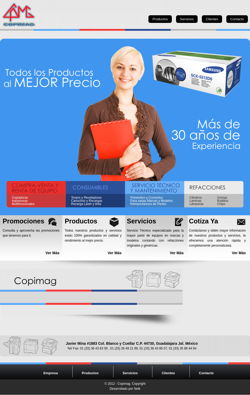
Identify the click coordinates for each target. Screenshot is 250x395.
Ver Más (52, 253)
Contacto (237, 19)
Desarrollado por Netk (125, 389)
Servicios (187, 19)
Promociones (23, 221)
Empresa (50, 373)
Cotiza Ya (203, 221)
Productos (160, 19)
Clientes (212, 19)
